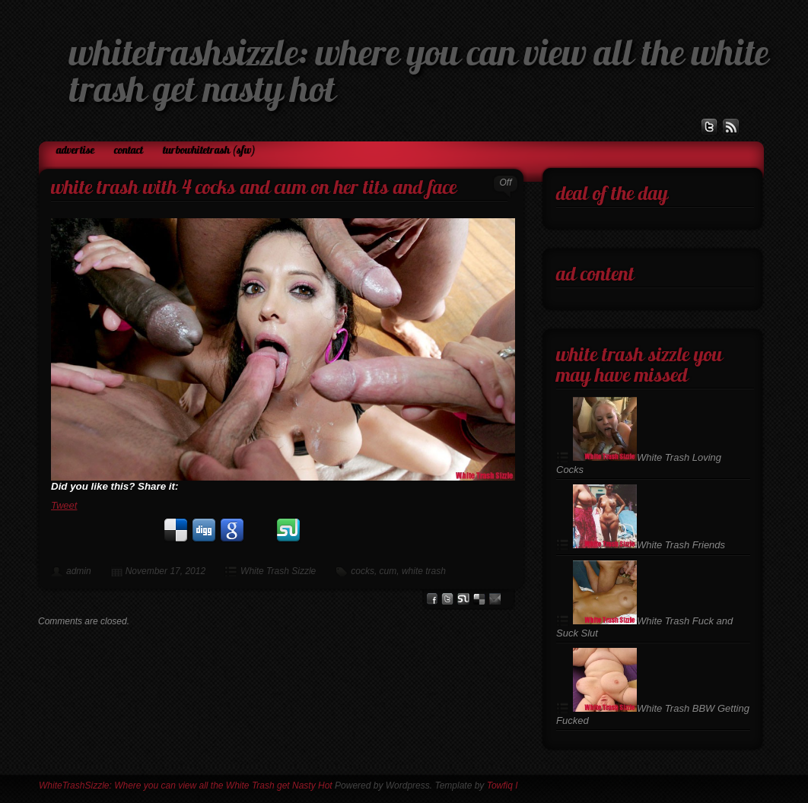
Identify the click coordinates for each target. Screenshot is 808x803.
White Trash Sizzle (278, 571)
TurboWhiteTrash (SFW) (209, 151)
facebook (431, 599)
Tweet (64, 505)
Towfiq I (502, 785)
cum (388, 571)
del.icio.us (479, 599)
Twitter (447, 599)
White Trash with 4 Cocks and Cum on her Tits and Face (253, 189)
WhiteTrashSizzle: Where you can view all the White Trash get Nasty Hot (185, 785)
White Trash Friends (649, 545)
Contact (128, 151)
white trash (424, 571)
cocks (362, 571)
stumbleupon (463, 599)
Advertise (75, 151)
